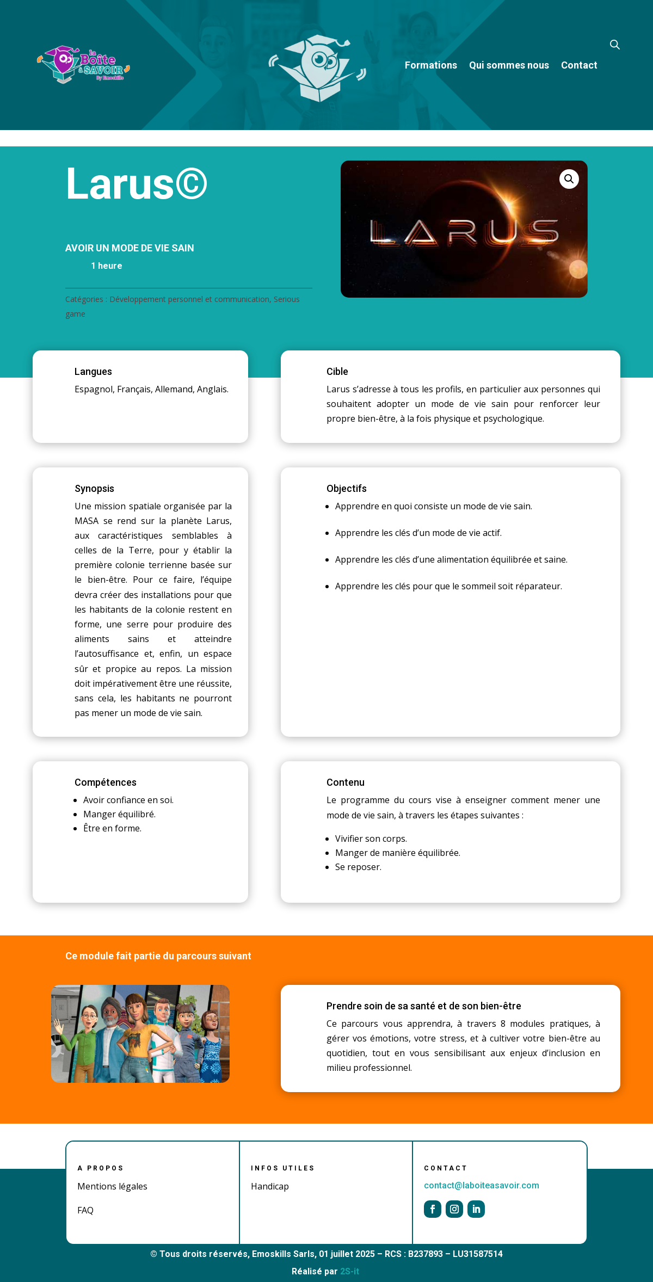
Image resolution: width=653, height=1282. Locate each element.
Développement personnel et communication (189, 299)
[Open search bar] (614, 44)
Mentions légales (112, 1186)
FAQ (85, 1210)
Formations (431, 65)
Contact (579, 65)
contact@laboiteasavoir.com (481, 1185)
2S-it (349, 1271)
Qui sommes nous (509, 65)
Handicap (270, 1186)
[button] (569, 179)
